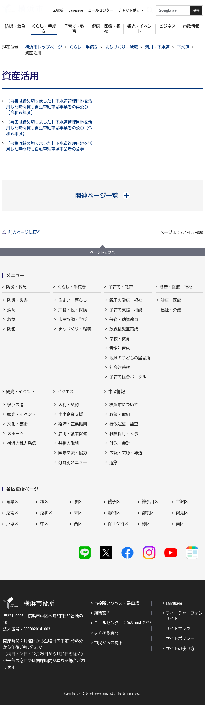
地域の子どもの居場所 (129, 358)
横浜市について (123, 405)
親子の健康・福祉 (125, 300)
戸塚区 (12, 524)
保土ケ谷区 (118, 524)
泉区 (78, 501)
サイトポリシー (180, 638)
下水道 (183, 47)
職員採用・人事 (123, 434)
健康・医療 (171, 300)
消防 (11, 310)
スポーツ (15, 434)
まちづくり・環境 (121, 47)
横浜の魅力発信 (21, 443)
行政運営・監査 (123, 424)
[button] (102, 195)
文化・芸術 (17, 424)
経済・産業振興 (72, 424)
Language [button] (76, 10)
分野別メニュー (72, 462)
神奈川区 (150, 501)
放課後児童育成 (123, 329)
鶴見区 (182, 513)
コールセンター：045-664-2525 (122, 623)
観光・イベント (20, 391)
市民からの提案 (108, 643)
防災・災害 (17, 300)
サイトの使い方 (180, 648)
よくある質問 (106, 633)
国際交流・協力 (72, 453)
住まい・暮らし (72, 300)
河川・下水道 (157, 47)
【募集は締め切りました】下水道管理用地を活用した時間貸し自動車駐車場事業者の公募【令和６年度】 (49, 128)
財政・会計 (119, 443)
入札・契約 (68, 405)
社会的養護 (119, 367)
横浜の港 (15, 405)
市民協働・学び (72, 319)
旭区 (44, 501)
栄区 (78, 513)
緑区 (146, 524)
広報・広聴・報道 (125, 453)
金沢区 (182, 501)
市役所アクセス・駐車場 (116, 603)
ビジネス (65, 391)
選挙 (113, 462)
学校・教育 (119, 339)
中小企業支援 (70, 414)
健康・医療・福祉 (176, 287)
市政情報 (116, 391)
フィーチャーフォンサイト (184, 616)
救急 (11, 319)
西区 (78, 524)
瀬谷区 (114, 513)
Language (174, 603)
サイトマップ (178, 629)
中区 (44, 524)
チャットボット (131, 10)
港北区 (46, 513)
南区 (180, 524)
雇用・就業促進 (72, 434)
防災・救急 (16, 287)
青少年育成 (119, 348)
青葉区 (12, 501)
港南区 (12, 513)
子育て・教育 (120, 287)
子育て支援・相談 (125, 310)
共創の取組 (68, 443)
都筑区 (148, 513)
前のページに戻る (24, 232)
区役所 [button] (58, 10)
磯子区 (114, 501)
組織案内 (102, 613)
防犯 (11, 329)
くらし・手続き (83, 47)
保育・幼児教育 (123, 319)
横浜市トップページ (43, 47)
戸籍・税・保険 (72, 310)
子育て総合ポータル (127, 377)
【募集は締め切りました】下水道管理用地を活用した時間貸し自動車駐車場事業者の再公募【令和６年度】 (49, 107)
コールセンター (100, 10)
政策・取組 (119, 414)
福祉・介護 (171, 310)
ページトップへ (102, 252)
